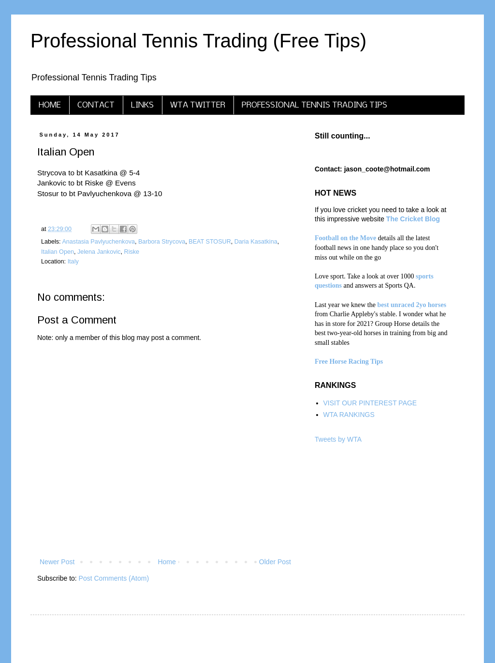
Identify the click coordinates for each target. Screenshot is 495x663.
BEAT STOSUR (210, 241)
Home (166, 562)
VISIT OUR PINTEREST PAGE (370, 403)
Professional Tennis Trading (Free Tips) (198, 40)
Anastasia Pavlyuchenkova (98, 241)
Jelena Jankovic (99, 251)
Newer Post (57, 562)
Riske (132, 251)
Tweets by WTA (338, 439)
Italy (73, 261)
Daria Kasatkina (255, 241)
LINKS (142, 105)
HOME (50, 105)
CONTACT (96, 105)
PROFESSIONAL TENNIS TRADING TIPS (314, 105)
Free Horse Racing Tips (349, 361)
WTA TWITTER (197, 105)
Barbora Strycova (161, 241)
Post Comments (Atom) (114, 578)
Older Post (275, 562)
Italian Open (57, 251)
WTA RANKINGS (349, 414)
